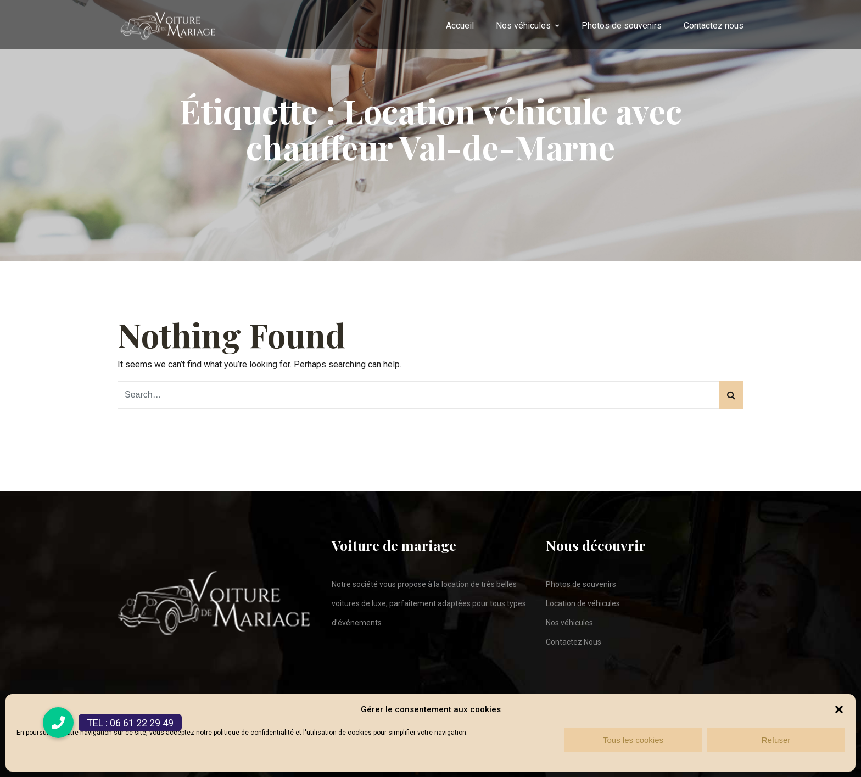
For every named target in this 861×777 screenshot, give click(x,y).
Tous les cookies (633, 740)
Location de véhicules (583, 603)
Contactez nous (713, 25)
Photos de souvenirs (622, 25)
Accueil (460, 25)
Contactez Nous (573, 642)
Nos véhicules (523, 25)
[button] (839, 709)
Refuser (776, 740)
